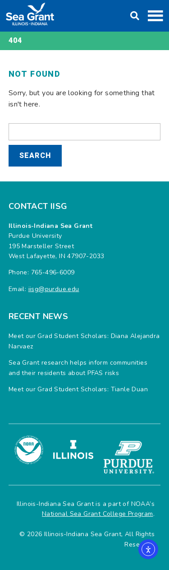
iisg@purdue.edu (53, 289)
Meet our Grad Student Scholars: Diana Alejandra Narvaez (84, 341)
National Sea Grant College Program (97, 514)
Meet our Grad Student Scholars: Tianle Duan (78, 389)
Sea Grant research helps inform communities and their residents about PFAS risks (78, 367)
